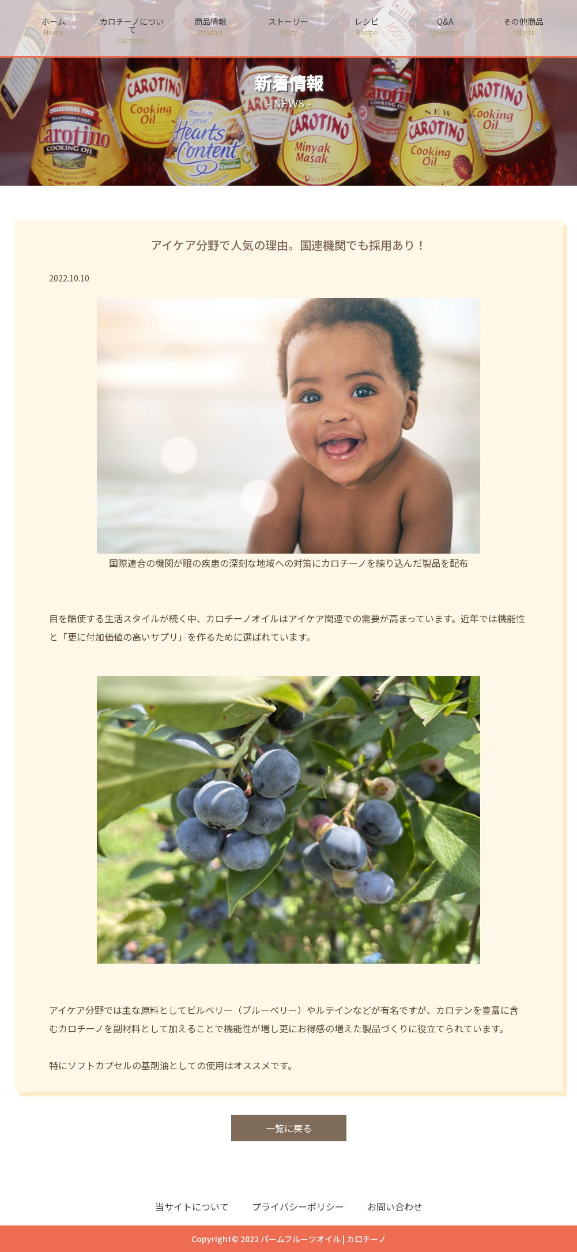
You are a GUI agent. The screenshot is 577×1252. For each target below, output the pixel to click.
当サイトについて (192, 1206)
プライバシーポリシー (298, 1206)
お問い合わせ (395, 1206)
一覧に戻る (289, 1128)
